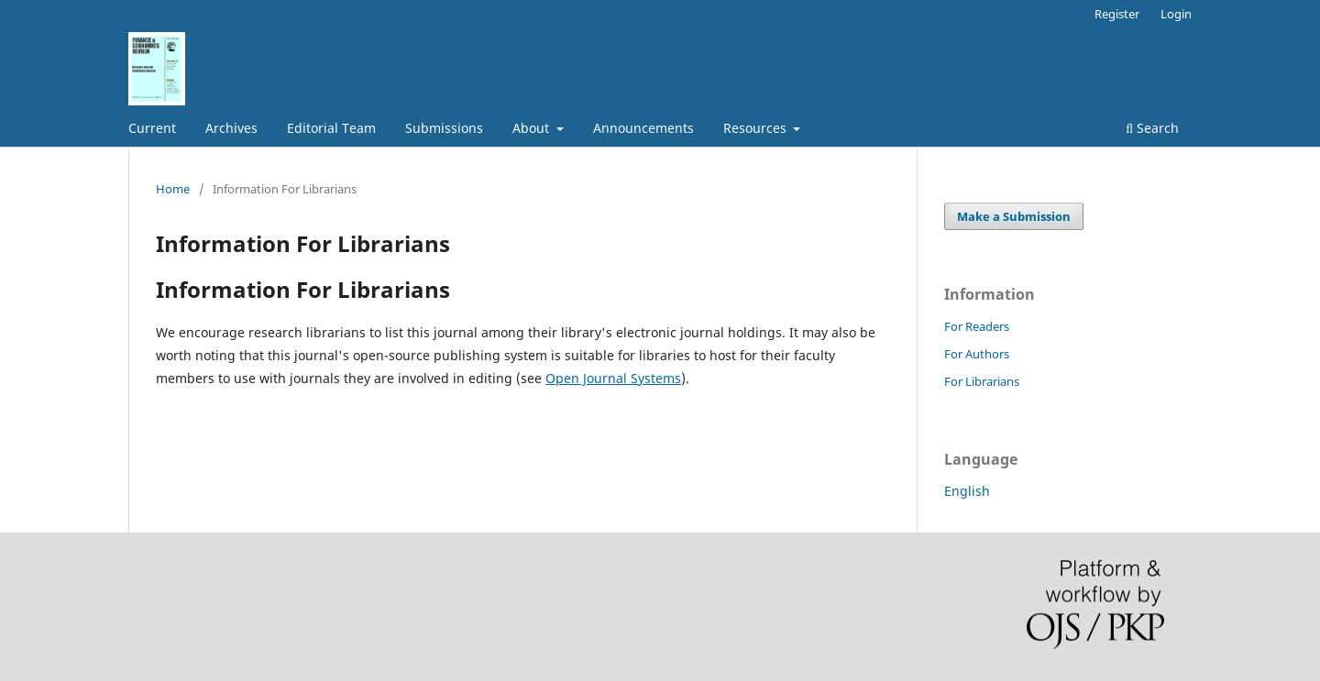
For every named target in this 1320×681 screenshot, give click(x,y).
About (532, 128)
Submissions (444, 128)
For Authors (976, 354)
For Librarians (981, 381)
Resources (756, 128)
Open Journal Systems (613, 378)
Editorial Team (331, 128)
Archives (231, 128)
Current (152, 128)
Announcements (643, 128)
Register (1116, 13)
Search (1152, 128)
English (967, 491)
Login (1176, 13)
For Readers (976, 326)
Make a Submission (1014, 216)
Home (173, 189)
